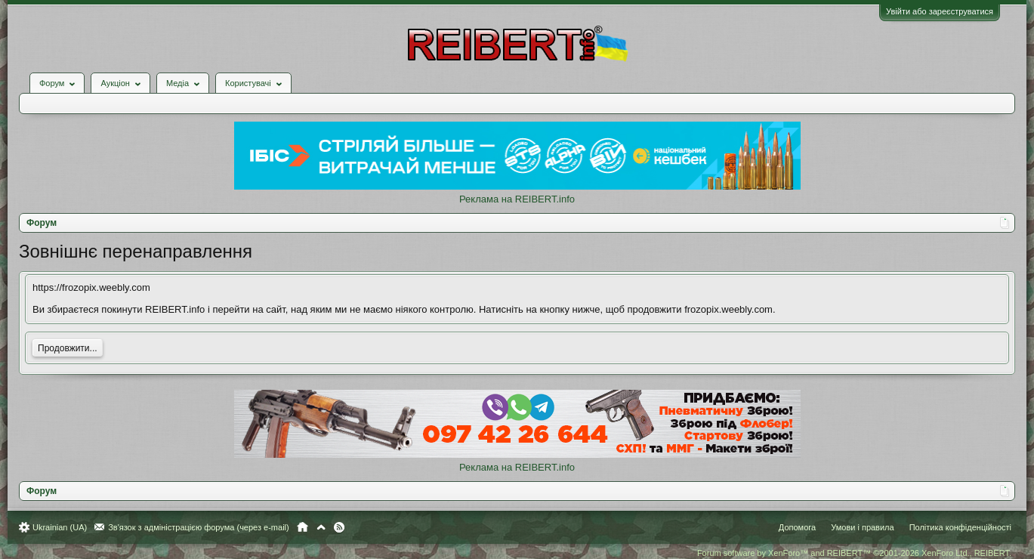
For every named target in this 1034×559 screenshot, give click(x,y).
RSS (339, 527)
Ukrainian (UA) (59, 527)
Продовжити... (67, 348)
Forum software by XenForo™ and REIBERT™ (854, 552)
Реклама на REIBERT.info (517, 199)
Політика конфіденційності (960, 527)
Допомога (797, 527)
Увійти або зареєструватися (939, 11)
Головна (302, 527)
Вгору (321, 527)
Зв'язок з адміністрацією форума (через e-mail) (198, 527)
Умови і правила (862, 527)
